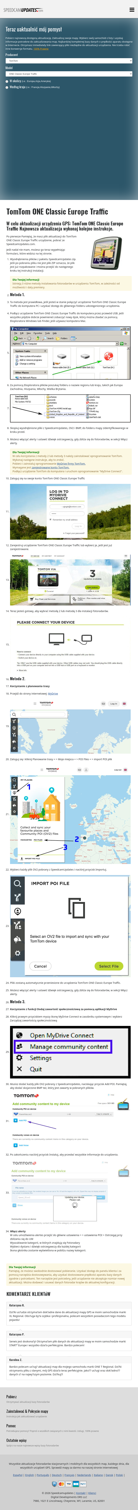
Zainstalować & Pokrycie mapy (27, 1411)
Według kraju (32, 87)
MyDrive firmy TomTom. (71, 463)
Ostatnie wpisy (16, 1440)
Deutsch (57, 1475)
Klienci (92, 1493)
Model (9, 67)
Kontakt (81, 1493)
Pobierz (11, 1396)
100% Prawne (40, 48)
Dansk (109, 1475)
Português (43, 1475)
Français (69, 1475)
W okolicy (28, 81)
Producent (11, 54)
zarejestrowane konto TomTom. (50, 467)
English (29, 1475)
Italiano (98, 1475)
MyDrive (53, 693)
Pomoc (11, 1425)
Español (17, 1475)
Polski (119, 1475)
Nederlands (84, 1475)
